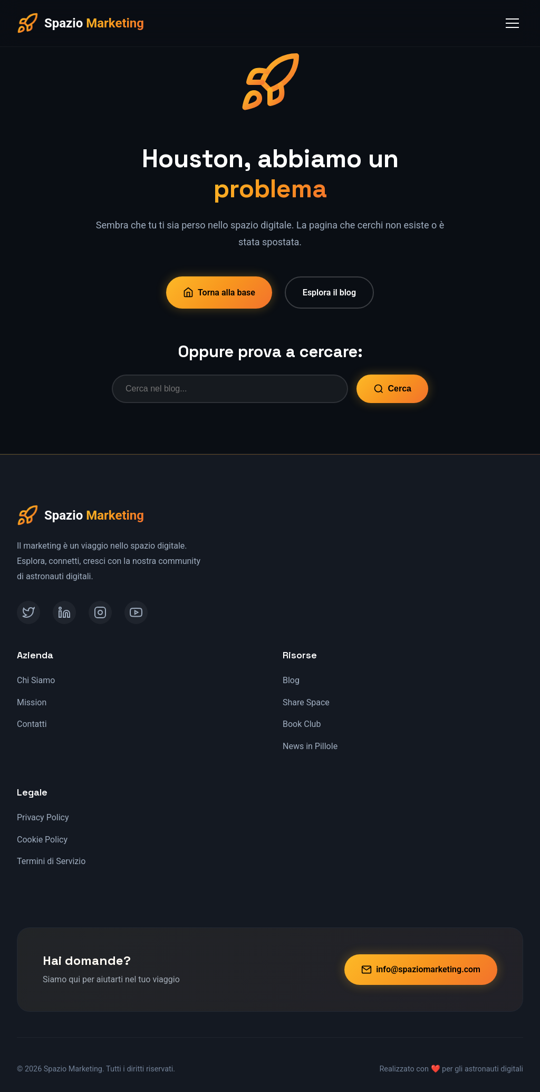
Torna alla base (219, 292)
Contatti (32, 724)
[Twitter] (28, 612)
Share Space (306, 702)
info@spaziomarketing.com (420, 969)
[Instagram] (100, 612)
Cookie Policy (42, 840)
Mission (31, 702)
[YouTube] (136, 612)
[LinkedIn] (64, 612)
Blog (291, 680)
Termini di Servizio (51, 861)
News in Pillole (310, 746)
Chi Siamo (36, 680)
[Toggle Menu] (512, 23)
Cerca (392, 389)
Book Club (302, 724)
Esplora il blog (329, 293)
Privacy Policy (43, 817)
